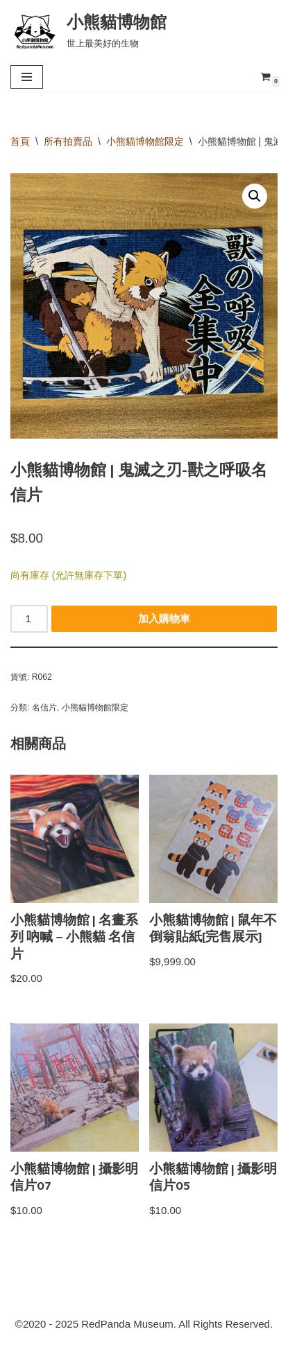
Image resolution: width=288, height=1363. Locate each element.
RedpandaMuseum (79, 1349)
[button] (254, 196)
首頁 (20, 141)
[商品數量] (29, 619)
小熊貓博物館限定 (145, 141)
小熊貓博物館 (221, 1349)
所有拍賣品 (68, 141)
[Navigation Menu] (26, 77)
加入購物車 (164, 618)
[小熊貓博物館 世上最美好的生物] (88, 30)
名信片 (44, 707)
